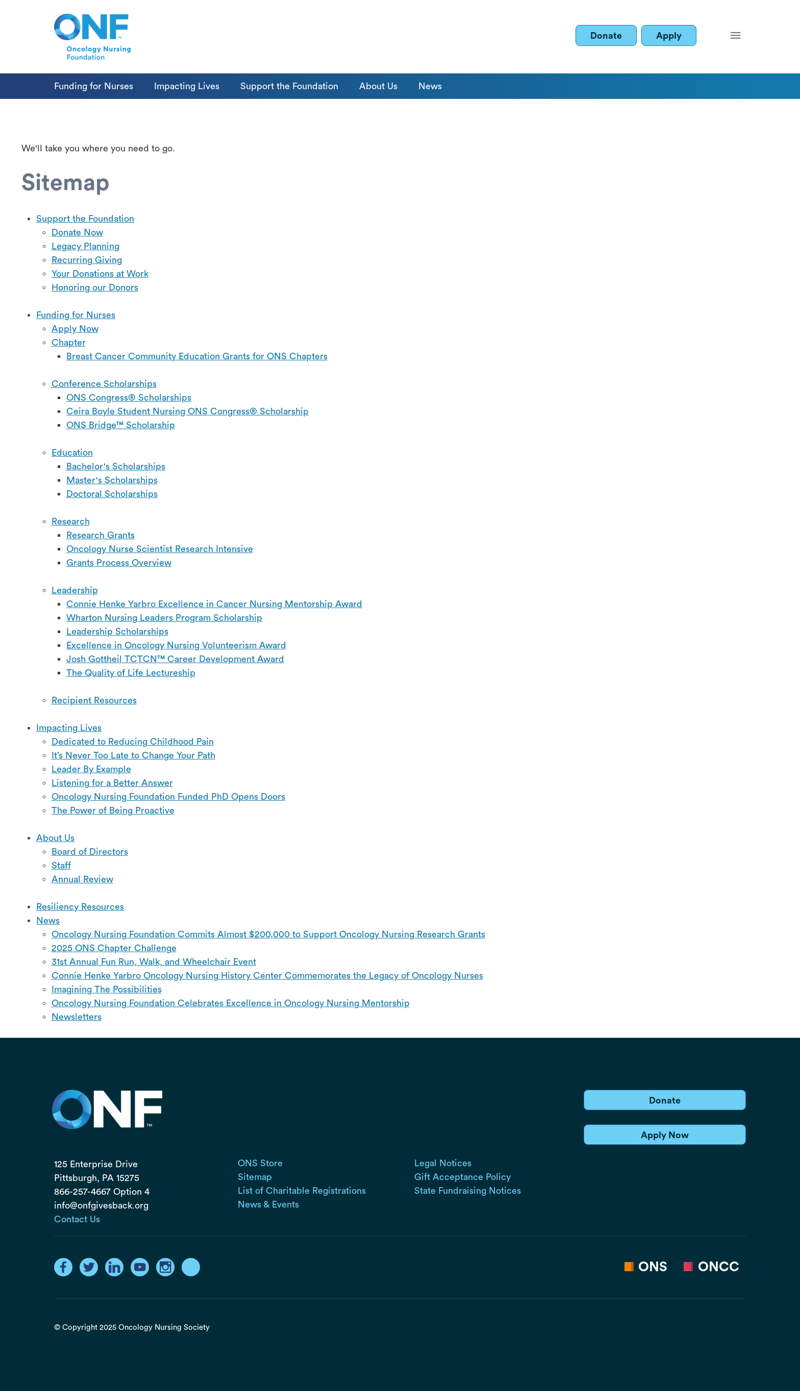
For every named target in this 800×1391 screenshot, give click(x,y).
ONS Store (260, 1163)
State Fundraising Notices (467, 1190)
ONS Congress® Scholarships (128, 397)
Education (72, 452)
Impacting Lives (186, 86)
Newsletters (77, 1016)
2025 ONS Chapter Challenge (114, 948)
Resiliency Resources (80, 906)
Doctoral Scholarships (112, 493)
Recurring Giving (87, 260)
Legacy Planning (85, 246)
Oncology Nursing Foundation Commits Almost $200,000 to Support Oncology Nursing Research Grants (268, 934)
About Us (378, 86)
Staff (61, 865)
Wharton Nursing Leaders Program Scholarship (164, 617)
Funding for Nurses (93, 86)
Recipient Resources (94, 700)
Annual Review (82, 879)
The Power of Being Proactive (113, 810)
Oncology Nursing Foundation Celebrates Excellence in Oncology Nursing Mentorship (231, 1003)
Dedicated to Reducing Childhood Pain (133, 741)
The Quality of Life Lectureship (130, 672)
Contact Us (77, 1219)
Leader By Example (91, 769)
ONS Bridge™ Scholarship (120, 425)
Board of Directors (90, 851)
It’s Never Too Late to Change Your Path (133, 755)
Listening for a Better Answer (112, 783)
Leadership (75, 590)
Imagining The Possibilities (107, 989)
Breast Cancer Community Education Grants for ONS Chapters (197, 356)
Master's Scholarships (112, 480)
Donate (606, 35)
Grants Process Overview (118, 562)
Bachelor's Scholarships (115, 466)
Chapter (69, 342)
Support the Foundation (289, 86)
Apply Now (75, 328)
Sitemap (255, 1177)
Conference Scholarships (104, 383)
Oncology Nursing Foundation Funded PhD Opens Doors (168, 796)
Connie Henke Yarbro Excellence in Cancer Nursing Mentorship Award (214, 604)
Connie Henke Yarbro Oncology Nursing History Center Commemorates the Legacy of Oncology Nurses (267, 975)
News (430, 86)
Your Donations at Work (100, 273)
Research (71, 521)
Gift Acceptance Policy (462, 1177)
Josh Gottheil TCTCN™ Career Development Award (175, 659)
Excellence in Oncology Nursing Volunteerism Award (176, 645)
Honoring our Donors (95, 287)
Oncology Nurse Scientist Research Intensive (159, 549)
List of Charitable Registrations (302, 1190)
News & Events (268, 1204)
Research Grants (100, 535)
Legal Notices (442, 1163)
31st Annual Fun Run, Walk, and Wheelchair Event (154, 961)
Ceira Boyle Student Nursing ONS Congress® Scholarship (187, 411)
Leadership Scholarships (117, 631)
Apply (669, 35)
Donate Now (77, 232)
